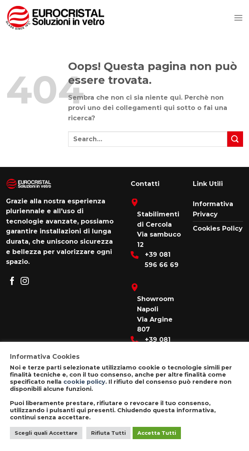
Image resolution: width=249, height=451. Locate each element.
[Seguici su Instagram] (25, 281)
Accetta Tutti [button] (156, 433)
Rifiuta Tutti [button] (108, 433)
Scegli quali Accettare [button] (46, 433)
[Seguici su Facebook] (12, 281)
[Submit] (235, 139)
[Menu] (238, 17)
